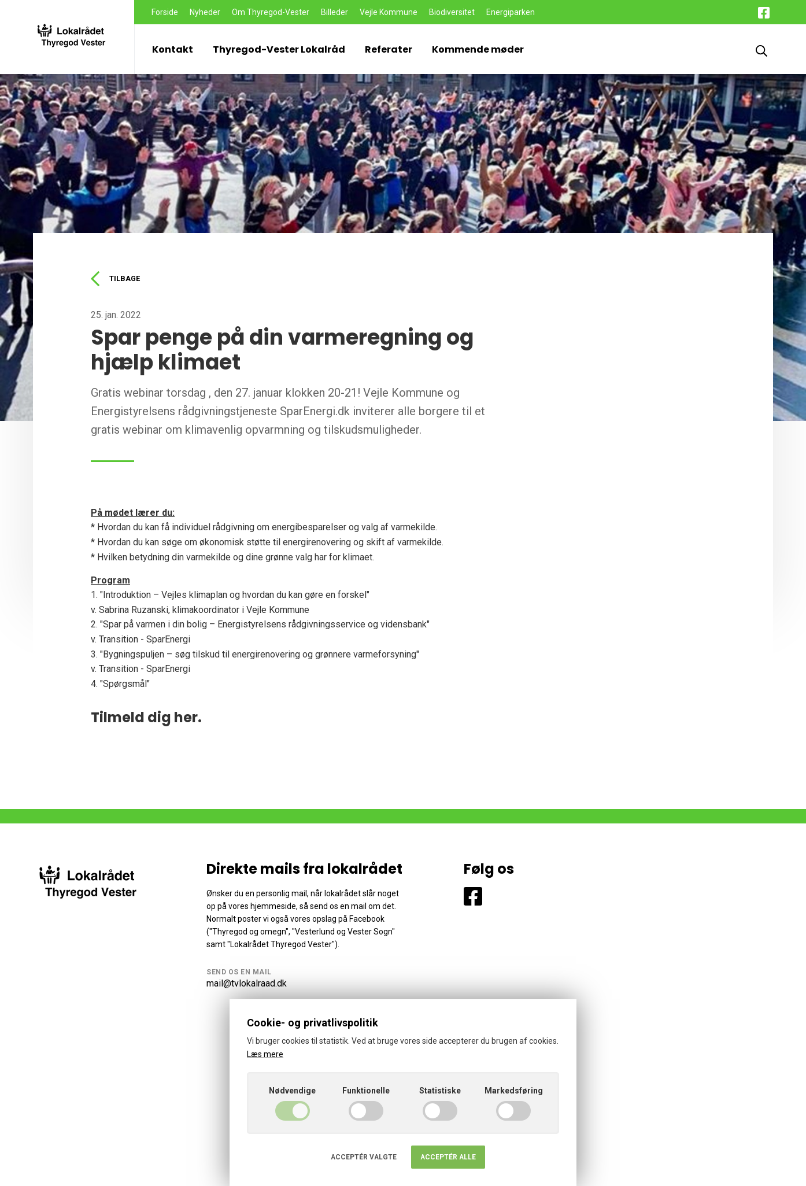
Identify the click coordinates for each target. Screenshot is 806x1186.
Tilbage (118, 279)
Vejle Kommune (388, 12)
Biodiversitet (452, 12)
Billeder (334, 12)
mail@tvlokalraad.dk (246, 985)
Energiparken (510, 12)
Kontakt (172, 49)
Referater (388, 49)
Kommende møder (478, 49)
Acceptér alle (448, 1157)
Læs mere (265, 1054)
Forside (164, 12)
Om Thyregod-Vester (270, 12)
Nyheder (205, 12)
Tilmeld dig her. (146, 719)
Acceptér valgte (364, 1157)
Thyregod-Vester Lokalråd (279, 49)
